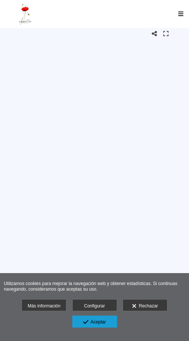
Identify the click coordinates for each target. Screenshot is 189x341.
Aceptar (94, 322)
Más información (44, 306)
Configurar (94, 306)
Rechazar (145, 306)
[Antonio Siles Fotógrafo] (25, 14)
